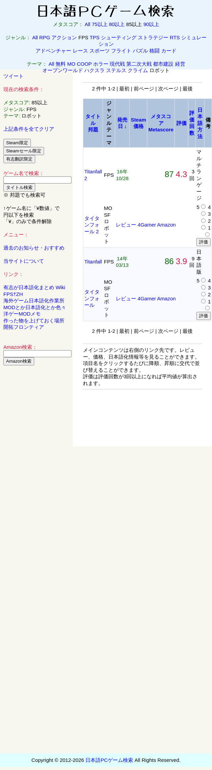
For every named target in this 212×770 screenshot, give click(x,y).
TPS (95, 37)
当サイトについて (23, 261)
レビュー (126, 225)
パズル (140, 51)
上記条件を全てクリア (28, 129)
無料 (61, 64)
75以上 (100, 24)
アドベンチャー (53, 51)
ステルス (116, 70)
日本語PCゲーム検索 (109, 760)
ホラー (100, 64)
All (87, 24)
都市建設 (163, 64)
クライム (138, 70)
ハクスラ (94, 70)
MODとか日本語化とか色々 (34, 307)
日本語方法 (200, 123)
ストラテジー (153, 37)
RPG (44, 37)
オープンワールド (62, 70)
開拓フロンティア (23, 327)
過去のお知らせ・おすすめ (33, 248)
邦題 (93, 129)
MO (71, 64)
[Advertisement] (36, 473)
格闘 (154, 51)
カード (168, 51)
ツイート (13, 76)
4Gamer (146, 225)
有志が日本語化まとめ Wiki (34, 287)
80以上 (117, 24)
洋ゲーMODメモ (22, 314)
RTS (175, 37)
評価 (181, 123)
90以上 (151, 24)
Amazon (166, 225)
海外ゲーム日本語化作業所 (33, 300)
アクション (64, 37)
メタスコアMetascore (160, 122)
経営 (180, 64)
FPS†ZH (13, 294)
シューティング (118, 37)
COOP (84, 64)
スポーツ (99, 51)
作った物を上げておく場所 (33, 320)
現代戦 (117, 64)
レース (80, 51)
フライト (121, 51)
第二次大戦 (139, 64)
